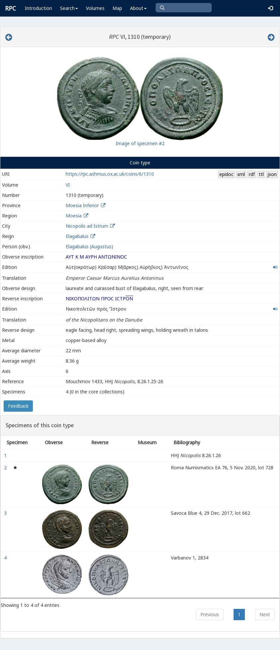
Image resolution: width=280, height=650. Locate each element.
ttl (261, 174)
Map (117, 8)
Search (69, 8)
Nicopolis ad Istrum (87, 226)
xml (241, 174)
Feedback (18, 406)
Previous (209, 614)
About (138, 8)
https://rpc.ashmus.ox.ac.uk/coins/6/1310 (110, 174)
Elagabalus (77, 236)
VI (68, 185)
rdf (252, 174)
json (272, 174)
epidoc (226, 174)
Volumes (95, 8)
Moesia (74, 215)
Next (264, 614)
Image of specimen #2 (140, 143)
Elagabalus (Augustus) (89, 246)
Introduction (38, 8)
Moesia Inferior (82, 205)
